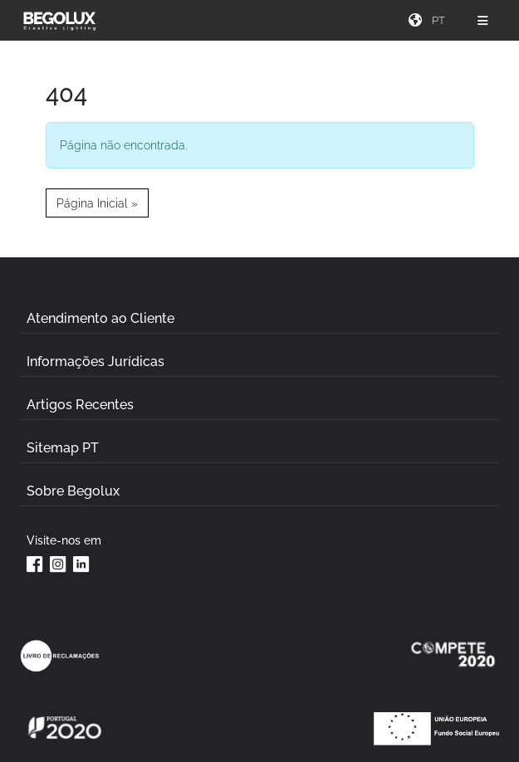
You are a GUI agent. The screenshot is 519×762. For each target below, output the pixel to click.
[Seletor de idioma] (441, 20)
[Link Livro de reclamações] (60, 655)
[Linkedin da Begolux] (81, 563)
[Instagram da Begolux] (58, 563)
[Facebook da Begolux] (35, 563)
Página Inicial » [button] (97, 203)
